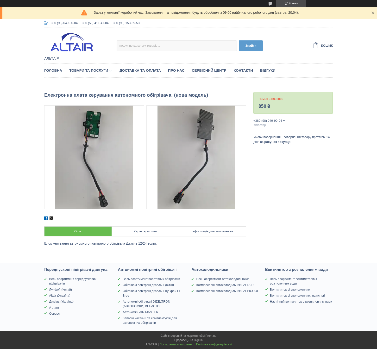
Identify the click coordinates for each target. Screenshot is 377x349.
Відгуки (267, 70)
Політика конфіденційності (214, 344)
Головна (53, 70)
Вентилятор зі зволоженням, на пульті (297, 295)
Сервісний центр (209, 70)
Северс (54, 313)
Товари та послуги (88, 70)
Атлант (54, 307)
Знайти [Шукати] (251, 45)
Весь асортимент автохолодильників (222, 279)
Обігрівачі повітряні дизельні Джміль (149, 285)
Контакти (243, 70)
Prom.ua (211, 335)
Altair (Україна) (59, 295)
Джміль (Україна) (61, 301)
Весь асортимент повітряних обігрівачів (151, 279)
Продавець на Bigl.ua (188, 340)
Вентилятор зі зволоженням (290, 289)
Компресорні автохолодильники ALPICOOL (227, 291)
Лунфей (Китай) (60, 289)
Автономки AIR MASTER (140, 312)
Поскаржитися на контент (177, 344)
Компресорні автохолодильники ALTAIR (225, 285)
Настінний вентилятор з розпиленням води (301, 301)
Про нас (176, 70)
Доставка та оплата (140, 70)
